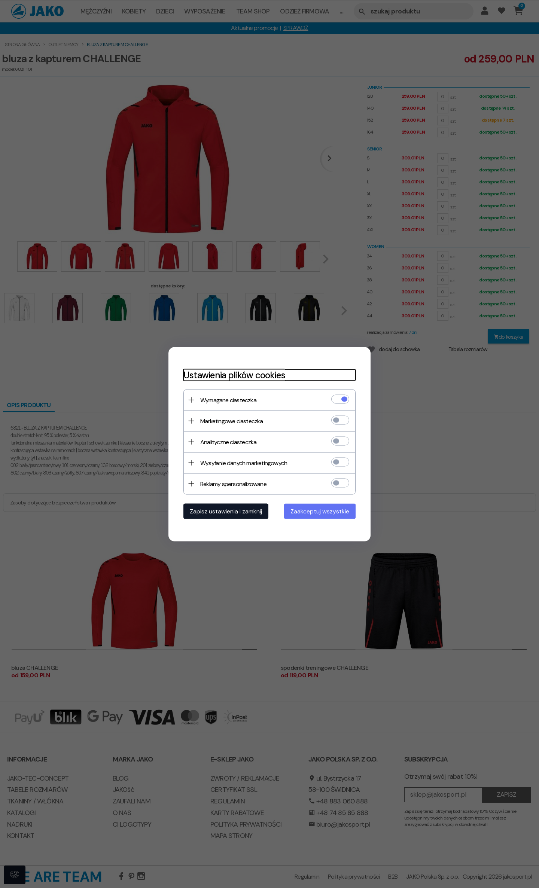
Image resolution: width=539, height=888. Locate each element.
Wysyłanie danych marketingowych (243, 463)
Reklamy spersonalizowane (233, 484)
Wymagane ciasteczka (228, 400)
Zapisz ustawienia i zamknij (226, 511)
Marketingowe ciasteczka (231, 421)
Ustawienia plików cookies (234, 374)
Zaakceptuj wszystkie (319, 511)
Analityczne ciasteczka (228, 442)
